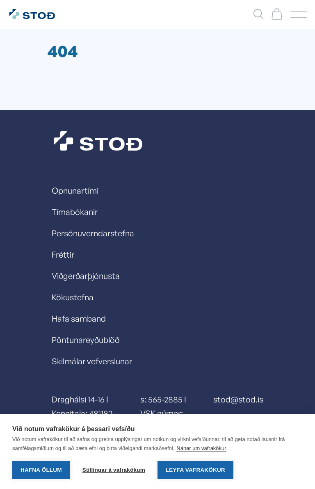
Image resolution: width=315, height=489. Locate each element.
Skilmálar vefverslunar (92, 361)
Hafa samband (79, 318)
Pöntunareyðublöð (85, 340)
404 (63, 51)
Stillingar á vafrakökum (113, 470)
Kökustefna (73, 297)
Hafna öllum (41, 470)
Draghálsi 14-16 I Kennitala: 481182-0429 (83, 413)
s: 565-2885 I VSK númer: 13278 (163, 413)
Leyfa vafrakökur (195, 470)
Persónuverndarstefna (93, 233)
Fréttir (63, 254)
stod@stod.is (238, 399)
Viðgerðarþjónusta (86, 276)
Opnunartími (75, 190)
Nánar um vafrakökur (201, 448)
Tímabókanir (75, 212)
